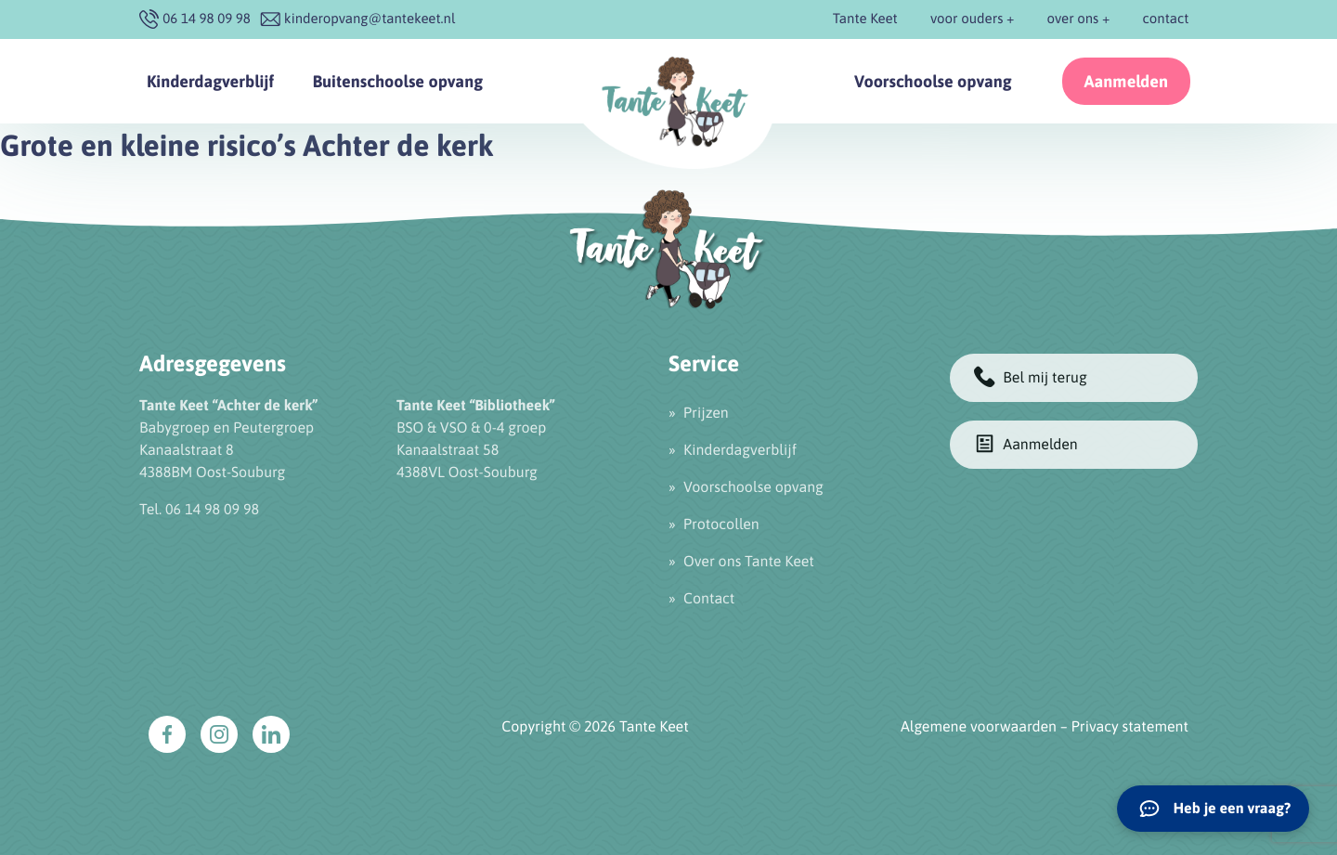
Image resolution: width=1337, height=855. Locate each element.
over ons (1073, 19)
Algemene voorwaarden (979, 727)
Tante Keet (865, 19)
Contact (708, 598)
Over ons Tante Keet (748, 561)
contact (1166, 19)
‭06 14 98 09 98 (206, 19)
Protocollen (721, 524)
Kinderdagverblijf (210, 81)
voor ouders (966, 19)
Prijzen (706, 413)
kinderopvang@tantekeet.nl (370, 19)
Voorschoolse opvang (933, 81)
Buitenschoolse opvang (397, 81)
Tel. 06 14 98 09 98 (199, 509)
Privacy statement (1129, 727)
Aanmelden (1126, 81)
